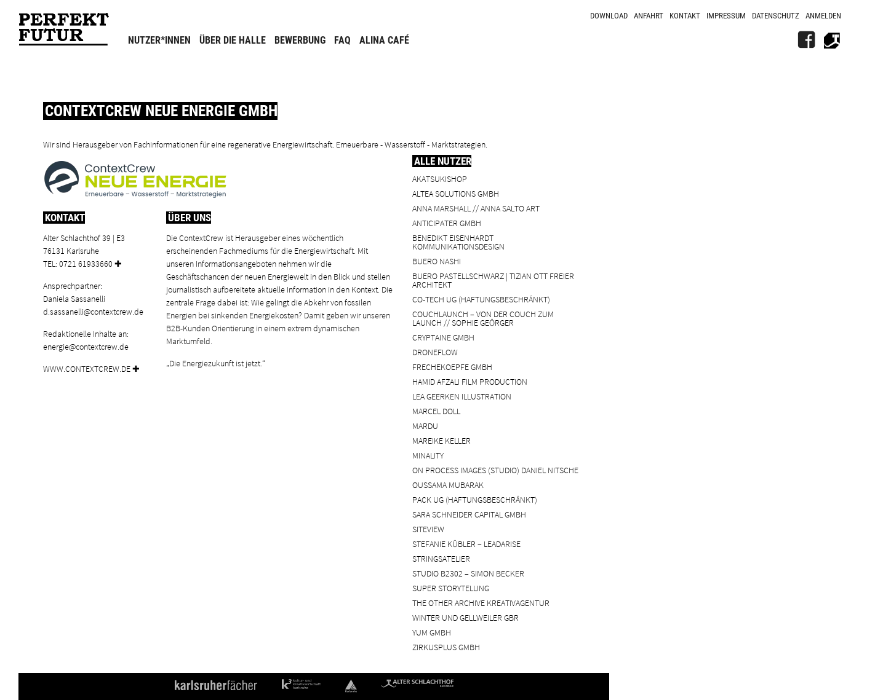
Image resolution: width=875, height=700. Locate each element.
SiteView (428, 529)
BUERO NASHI (436, 261)
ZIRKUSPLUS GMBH (446, 647)
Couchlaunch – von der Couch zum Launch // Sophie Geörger (483, 318)
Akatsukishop (439, 178)
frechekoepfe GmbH (452, 366)
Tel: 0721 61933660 (78, 263)
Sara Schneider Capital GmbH (469, 514)
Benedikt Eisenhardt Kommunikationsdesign (458, 241)
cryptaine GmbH (443, 337)
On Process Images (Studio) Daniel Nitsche (495, 470)
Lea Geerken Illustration (461, 396)
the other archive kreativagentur (480, 602)
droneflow (435, 352)
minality (428, 455)
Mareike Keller (441, 440)
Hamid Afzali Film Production (469, 381)
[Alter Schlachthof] (832, 40)
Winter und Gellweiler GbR (465, 617)
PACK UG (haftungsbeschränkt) (474, 499)
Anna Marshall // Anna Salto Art (476, 208)
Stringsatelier (441, 558)
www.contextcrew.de (86, 368)
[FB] (806, 40)
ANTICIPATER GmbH (446, 223)
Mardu (425, 425)
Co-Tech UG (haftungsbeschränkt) (481, 299)
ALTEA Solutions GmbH (455, 193)
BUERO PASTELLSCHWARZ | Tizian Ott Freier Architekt (493, 279)
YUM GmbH (431, 632)
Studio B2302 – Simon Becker (468, 573)
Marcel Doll (436, 411)
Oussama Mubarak (448, 484)
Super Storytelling (450, 588)
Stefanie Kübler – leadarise (466, 543)
